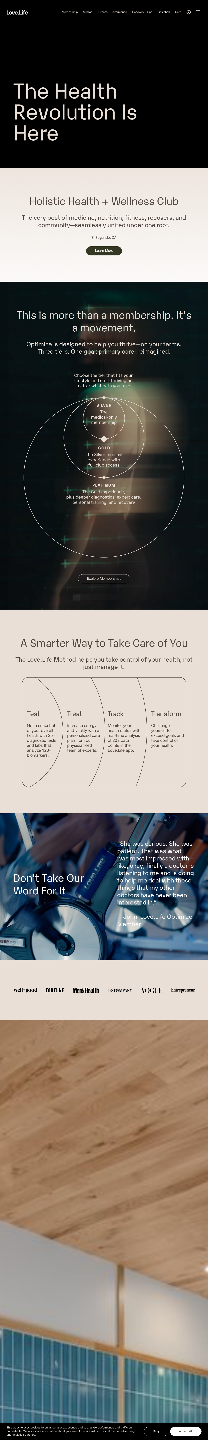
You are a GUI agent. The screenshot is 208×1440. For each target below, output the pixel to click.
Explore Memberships (104, 578)
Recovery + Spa (142, 12)
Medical (88, 12)
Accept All (186, 1431)
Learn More (104, 250)
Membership (70, 12)
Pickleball (163, 12)
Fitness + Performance (112, 12)
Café (178, 12)
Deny (156, 1431)
